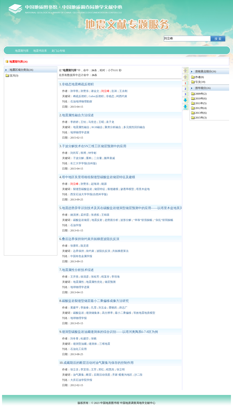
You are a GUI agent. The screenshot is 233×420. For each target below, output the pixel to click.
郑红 (101, 369)
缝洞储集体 (93, 312)
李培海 (115, 276)
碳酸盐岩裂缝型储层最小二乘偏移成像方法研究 (95, 301)
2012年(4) (201, 108)
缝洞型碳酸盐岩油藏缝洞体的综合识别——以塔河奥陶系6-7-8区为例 (110, 332)
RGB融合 (97, 127)
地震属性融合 (81, 127)
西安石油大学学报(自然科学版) (89, 194)
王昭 (101, 122)
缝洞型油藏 (80, 343)
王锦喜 (105, 214)
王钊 (83, 122)
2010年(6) (201, 98)
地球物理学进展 (79, 132)
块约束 (90, 251)
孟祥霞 (85, 214)
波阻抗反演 (103, 251)
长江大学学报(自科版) (83, 163)
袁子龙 (110, 122)
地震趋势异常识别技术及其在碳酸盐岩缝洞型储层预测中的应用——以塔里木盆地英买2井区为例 (129, 208)
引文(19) (200, 81)
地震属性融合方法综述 (78, 115)
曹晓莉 (113, 307)
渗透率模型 (127, 189)
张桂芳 (95, 276)
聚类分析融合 (113, 127)
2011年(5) (201, 103)
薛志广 (123, 307)
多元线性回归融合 (134, 127)
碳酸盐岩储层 (81, 220)
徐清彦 (85, 276)
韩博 (83, 152)
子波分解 (78, 158)
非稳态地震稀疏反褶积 (78, 84)
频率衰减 (109, 158)
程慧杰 (110, 369)
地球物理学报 (78, 318)
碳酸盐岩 (78, 312)
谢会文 (95, 91)
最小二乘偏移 (123, 312)
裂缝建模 (112, 189)
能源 (104, 183)
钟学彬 (92, 152)
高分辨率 (107, 312)
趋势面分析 (111, 220)
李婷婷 (74, 122)
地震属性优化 (94, 281)
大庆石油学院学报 (81, 380)
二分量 (98, 158)
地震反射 (96, 220)
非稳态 (110, 96)
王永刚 (123, 91)
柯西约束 (121, 96)
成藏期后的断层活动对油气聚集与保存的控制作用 (98, 362)
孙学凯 (74, 91)
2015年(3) (201, 117)
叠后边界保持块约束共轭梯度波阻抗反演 (90, 239)
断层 (88, 374)
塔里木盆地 (143, 189)
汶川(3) (14, 75)
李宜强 (85, 369)
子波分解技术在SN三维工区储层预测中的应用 (94, 146)
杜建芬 (85, 338)
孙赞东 (85, 91)
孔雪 (93, 307)
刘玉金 (103, 307)
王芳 (93, 369)
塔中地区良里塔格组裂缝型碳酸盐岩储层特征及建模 (98, 177)
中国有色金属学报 (81, 256)
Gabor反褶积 (96, 96)
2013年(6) (201, 112)
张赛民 (74, 245)
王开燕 (74, 276)
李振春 (85, 307)
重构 (88, 158)
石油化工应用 (78, 349)
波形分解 (125, 220)
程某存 (105, 276)
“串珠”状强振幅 (142, 220)
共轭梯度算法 (120, 251)
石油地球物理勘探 (81, 101)
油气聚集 (78, 374)
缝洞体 (93, 343)
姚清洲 (74, 214)
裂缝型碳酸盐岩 (82, 189)
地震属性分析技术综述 (78, 270)
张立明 (120, 369)
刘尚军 (74, 152)
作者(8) (199, 77)
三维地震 (104, 343)
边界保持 (78, 251)
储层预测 (110, 281)
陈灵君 (85, 245)
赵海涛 (95, 183)
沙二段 (138, 374)
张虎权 (95, 214)
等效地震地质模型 (144, 312)
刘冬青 (74, 338)
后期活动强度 (102, 374)
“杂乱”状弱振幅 (163, 220)
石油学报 (75, 225)
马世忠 (92, 122)
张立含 (74, 369)
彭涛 (114, 91)
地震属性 (78, 281)
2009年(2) (201, 93)
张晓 (93, 338)
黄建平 (74, 307)
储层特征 (99, 189)
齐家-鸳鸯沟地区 (122, 374)
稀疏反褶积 (80, 96)
